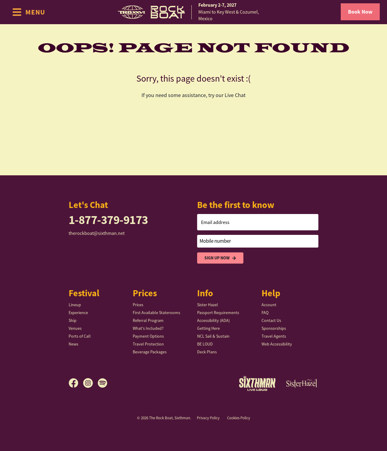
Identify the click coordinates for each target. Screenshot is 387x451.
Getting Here (208, 328)
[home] (193, 12)
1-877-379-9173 (108, 220)
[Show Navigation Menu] (28, 12)
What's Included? (148, 328)
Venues (75, 328)
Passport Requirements (218, 312)
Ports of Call (80, 336)
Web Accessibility (277, 344)
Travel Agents (274, 336)
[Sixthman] (257, 383)
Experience (78, 312)
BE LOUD (205, 344)
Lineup (75, 304)
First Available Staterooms (156, 312)
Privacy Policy (208, 417)
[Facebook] (76, 383)
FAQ (265, 312)
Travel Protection (148, 344)
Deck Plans (207, 352)
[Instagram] (90, 383)
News (73, 344)
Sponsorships (274, 328)
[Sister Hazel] (301, 383)
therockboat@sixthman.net (97, 233)
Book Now (360, 11)
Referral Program (148, 320)
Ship (72, 320)
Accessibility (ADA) (213, 320)
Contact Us (271, 320)
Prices (138, 304)
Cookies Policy (238, 417)
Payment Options (148, 336)
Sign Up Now (220, 258)
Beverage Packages (150, 352)
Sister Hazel (207, 304)
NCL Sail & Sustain (213, 336)
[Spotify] (102, 383)
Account (269, 304)
